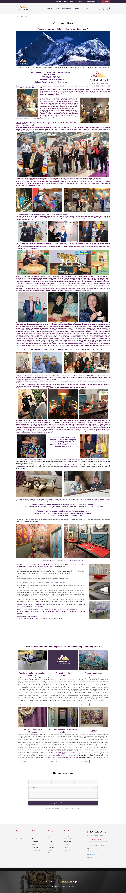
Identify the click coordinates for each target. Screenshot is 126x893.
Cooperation (19, 839)
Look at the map (91, 854)
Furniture (50, 855)
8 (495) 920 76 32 (96, 831)
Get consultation (97, 839)
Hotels (66, 847)
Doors (50, 839)
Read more (23, 704)
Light (49, 836)
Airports (66, 853)
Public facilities (68, 839)
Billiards (77, 8)
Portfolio (49, 8)
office (56, 560)
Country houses (68, 836)
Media (50, 850)
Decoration (51, 847)
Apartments (67, 841)
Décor (50, 853)
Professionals (36, 850)
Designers (35, 841)
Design (57, 8)
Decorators (35, 847)
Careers (18, 836)
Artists (34, 844)
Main (17, 16)
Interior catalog (66, 8)
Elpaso (34, 836)
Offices (66, 844)
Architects (35, 839)
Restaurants (67, 850)
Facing (50, 841)
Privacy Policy (77, 808)
